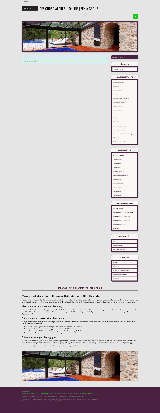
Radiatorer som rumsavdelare (121, 220)
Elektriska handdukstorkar (120, 126)
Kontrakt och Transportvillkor (121, 270)
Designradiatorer (118, 118)
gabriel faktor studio (130, 393)
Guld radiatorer (117, 167)
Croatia (38, 393)
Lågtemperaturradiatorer (120, 138)
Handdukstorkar (117, 90)
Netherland (59, 393)
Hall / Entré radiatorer (119, 249)
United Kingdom (76, 393)
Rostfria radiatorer (118, 183)
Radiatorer (116, 86)
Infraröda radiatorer (118, 208)
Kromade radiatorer (118, 171)
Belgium (33, 393)
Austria (28, 393)
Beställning (116, 266)
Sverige (24, 393)
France (43, 393)
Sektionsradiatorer (118, 114)
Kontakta (115, 262)
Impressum (116, 278)
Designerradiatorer (118, 94)
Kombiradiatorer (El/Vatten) (120, 130)
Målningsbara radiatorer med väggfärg (123, 212)
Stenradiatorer (117, 195)
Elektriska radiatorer (118, 122)
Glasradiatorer (117, 163)
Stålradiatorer (117, 191)
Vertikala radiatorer (118, 106)
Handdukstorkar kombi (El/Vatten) (122, 134)
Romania (65, 393)
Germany (47, 393)
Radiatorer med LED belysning (121, 216)
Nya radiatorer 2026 (118, 82)
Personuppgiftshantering (120, 274)
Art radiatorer (117, 228)
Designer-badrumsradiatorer (121, 98)
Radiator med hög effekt (120, 142)
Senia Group (63, 396)
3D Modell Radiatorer (119, 224)
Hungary (53, 393)
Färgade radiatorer (118, 179)
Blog (114, 241)
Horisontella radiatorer (119, 102)
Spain (70, 393)
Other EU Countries (87, 393)
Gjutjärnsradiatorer (118, 159)
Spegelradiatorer (118, 187)
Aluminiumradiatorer (118, 155)
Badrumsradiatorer (118, 245)
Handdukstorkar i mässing (120, 175)
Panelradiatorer (117, 110)
